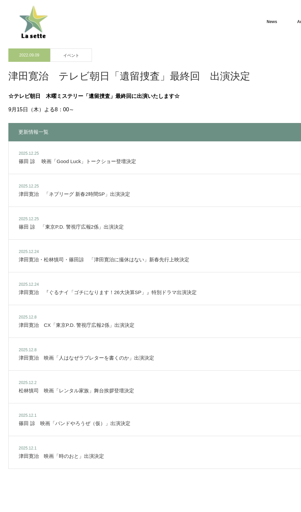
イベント (71, 55)
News (272, 21)
